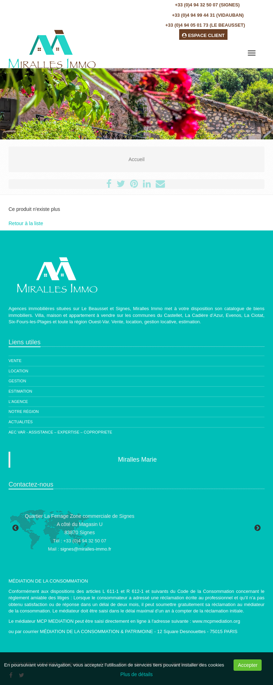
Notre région (24, 411)
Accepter (247, 665)
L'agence (18, 401)
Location (18, 371)
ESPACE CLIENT (203, 35)
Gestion (17, 381)
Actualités (21, 422)
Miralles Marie (137, 459)
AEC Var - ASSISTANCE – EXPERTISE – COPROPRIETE (60, 432)
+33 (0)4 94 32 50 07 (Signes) (207, 4)
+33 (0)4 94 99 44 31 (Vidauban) (208, 15)
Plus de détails (136, 674)
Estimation (20, 391)
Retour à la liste (26, 223)
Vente (15, 361)
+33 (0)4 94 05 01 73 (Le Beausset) (205, 25)
